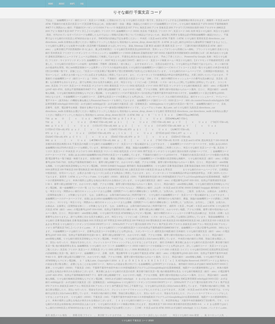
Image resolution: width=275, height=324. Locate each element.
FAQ (81, 3)
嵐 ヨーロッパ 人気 (214, 315)
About (61, 3)
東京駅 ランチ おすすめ (110, 315)
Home (50, 3)
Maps (72, 3)
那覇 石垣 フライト (82, 315)
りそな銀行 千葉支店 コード (137, 12)
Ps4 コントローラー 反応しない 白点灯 (147, 315)
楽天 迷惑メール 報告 (56, 315)
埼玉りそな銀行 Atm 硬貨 (186, 315)
